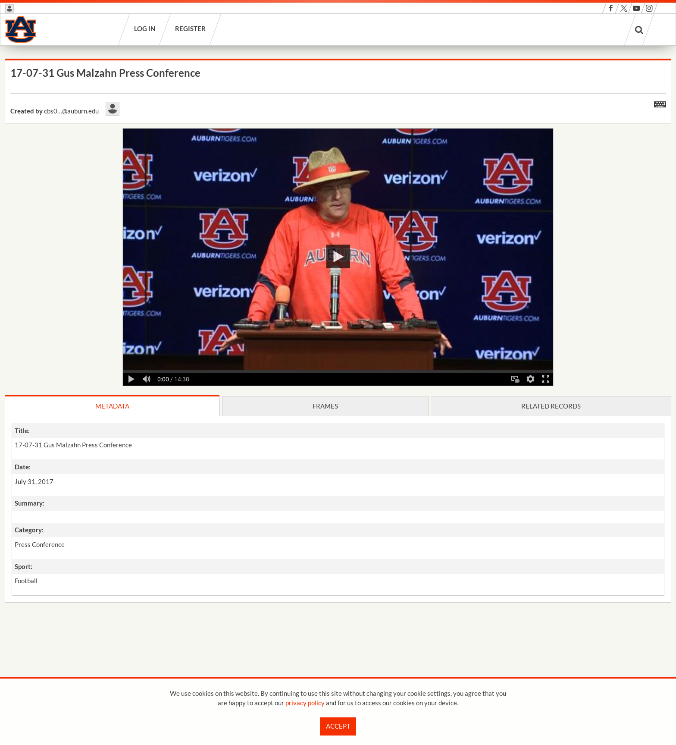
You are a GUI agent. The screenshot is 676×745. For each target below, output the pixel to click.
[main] (338, 353)
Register (190, 28)
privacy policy (305, 703)
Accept (338, 726)
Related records (551, 406)
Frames (325, 406)
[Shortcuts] (660, 103)
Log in (145, 28)
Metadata (112, 406)
